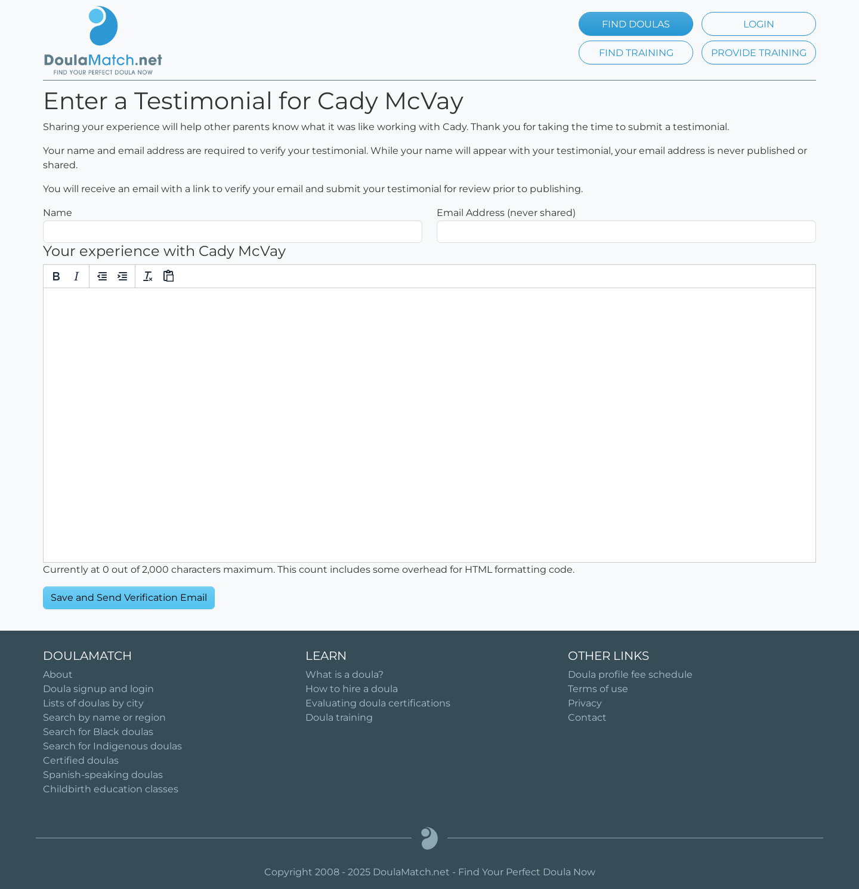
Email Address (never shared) (506, 212)
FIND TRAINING (636, 52)
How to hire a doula (351, 688)
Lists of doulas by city (93, 703)
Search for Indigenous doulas (112, 746)
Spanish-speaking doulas (103, 774)
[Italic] (76, 276)
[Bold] (56, 276)
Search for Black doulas (98, 731)
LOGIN (758, 24)
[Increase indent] (122, 276)
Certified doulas (81, 760)
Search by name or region (104, 717)
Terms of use (598, 688)
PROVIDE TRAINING (759, 52)
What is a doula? (344, 674)
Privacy (585, 703)
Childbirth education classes (110, 789)
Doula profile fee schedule (630, 674)
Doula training (339, 717)
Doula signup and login (98, 688)
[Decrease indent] (102, 276)
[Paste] (168, 276)
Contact (587, 717)
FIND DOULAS (636, 24)
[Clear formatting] (148, 276)
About (58, 674)
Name (57, 212)
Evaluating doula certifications (377, 703)
